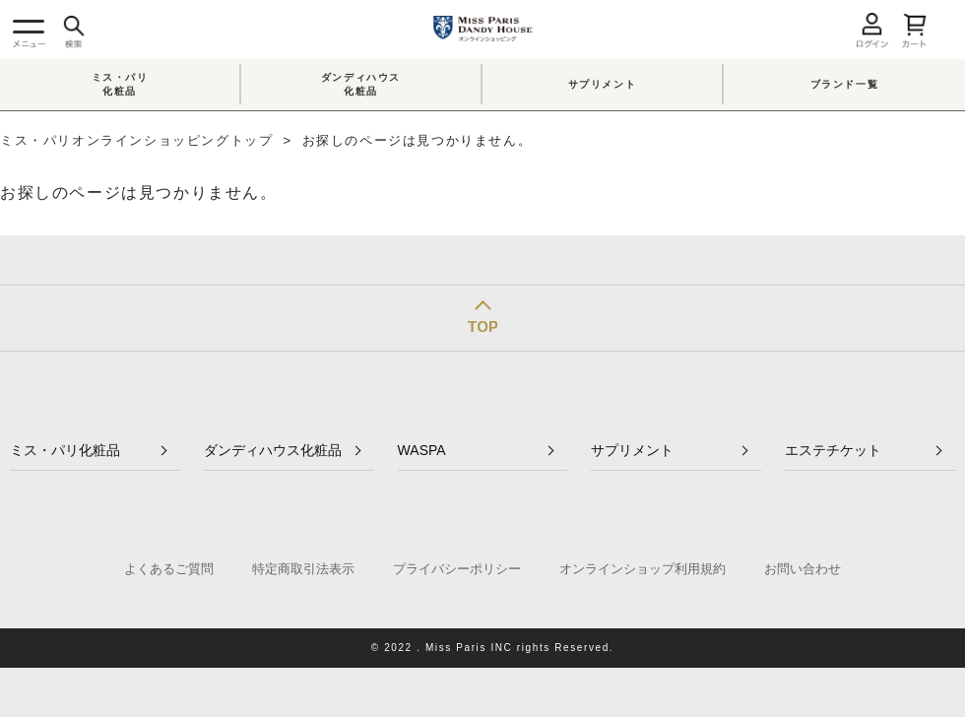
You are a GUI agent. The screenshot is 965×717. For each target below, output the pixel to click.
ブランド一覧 (844, 84)
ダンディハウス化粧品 (361, 84)
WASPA (422, 450)
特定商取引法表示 (303, 568)
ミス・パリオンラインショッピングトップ (136, 140)
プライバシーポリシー (457, 568)
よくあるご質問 (169, 568)
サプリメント (602, 84)
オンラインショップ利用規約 (642, 568)
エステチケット (833, 450)
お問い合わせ (802, 568)
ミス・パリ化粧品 (120, 84)
